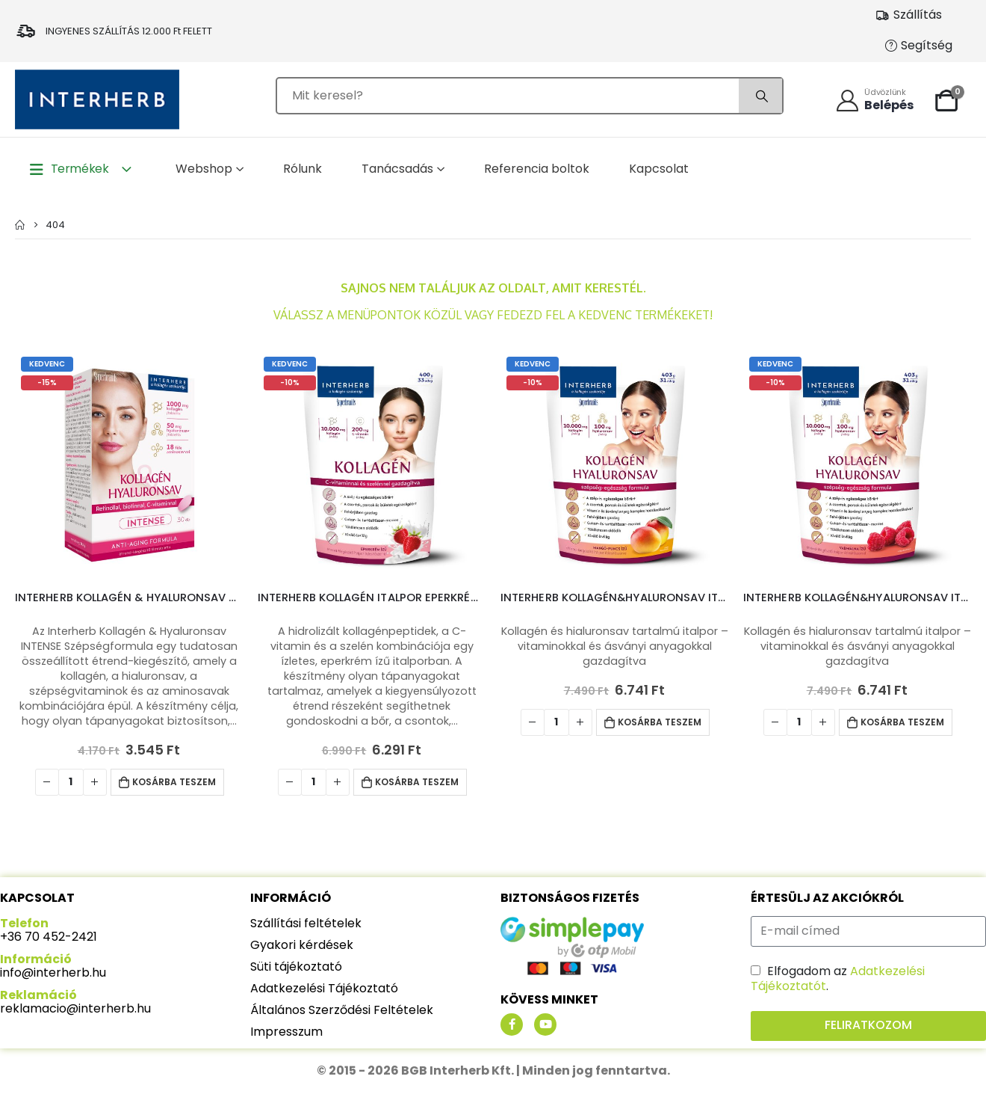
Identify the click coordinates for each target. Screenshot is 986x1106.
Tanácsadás (397, 168)
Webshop (204, 168)
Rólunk (302, 168)
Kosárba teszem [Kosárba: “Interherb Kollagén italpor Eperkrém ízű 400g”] (417, 781)
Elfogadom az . (838, 978)
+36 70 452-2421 (48, 936)
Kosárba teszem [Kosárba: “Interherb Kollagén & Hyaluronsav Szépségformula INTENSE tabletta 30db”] (174, 781)
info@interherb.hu (53, 972)
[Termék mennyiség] (71, 782)
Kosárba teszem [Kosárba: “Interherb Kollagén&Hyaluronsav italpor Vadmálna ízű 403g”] (902, 722)
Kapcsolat (659, 168)
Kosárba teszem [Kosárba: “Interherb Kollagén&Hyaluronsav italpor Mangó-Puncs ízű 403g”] (659, 722)
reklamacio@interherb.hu (75, 1008)
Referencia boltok (536, 168)
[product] (129, 465)
